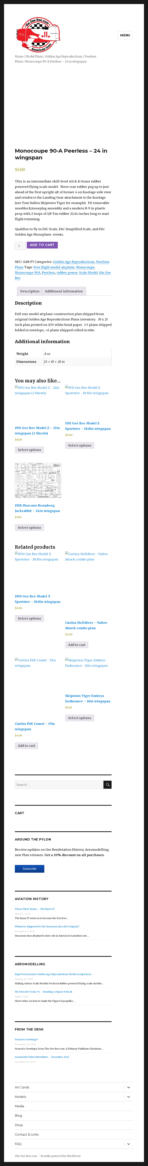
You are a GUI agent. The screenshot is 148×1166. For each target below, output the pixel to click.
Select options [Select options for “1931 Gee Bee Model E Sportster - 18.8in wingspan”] (79, 445)
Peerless (48, 272)
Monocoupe (85, 267)
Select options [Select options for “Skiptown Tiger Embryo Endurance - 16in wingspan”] (79, 716)
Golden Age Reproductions (63, 56)
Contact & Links (27, 1133)
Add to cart (42, 245)
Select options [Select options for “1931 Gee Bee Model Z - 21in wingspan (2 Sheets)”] (29, 450)
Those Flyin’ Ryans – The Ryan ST (35, 907)
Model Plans (34, 56)
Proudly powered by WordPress (60, 1154)
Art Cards (22, 1086)
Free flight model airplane (54, 267)
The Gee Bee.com (26, 1154)
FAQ (18, 1142)
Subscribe (29, 867)
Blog (18, 1114)
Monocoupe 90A (27, 272)
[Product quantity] (20, 246)
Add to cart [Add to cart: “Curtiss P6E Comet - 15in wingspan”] (26, 744)
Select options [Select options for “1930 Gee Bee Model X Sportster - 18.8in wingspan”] (29, 617)
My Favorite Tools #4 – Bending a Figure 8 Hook (43, 990)
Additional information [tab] (64, 291)
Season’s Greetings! (26, 1037)
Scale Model (88, 272)
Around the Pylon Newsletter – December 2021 (42, 1055)
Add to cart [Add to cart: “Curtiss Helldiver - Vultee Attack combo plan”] (76, 643)
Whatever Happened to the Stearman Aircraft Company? (47, 924)
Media (19, 1105)
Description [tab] (30, 291)
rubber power (67, 272)
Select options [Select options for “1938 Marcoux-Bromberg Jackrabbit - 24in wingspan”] (29, 526)
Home (19, 56)
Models (20, 1095)
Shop (19, 1123)
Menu (125, 35)
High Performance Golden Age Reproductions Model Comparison (53, 972)
